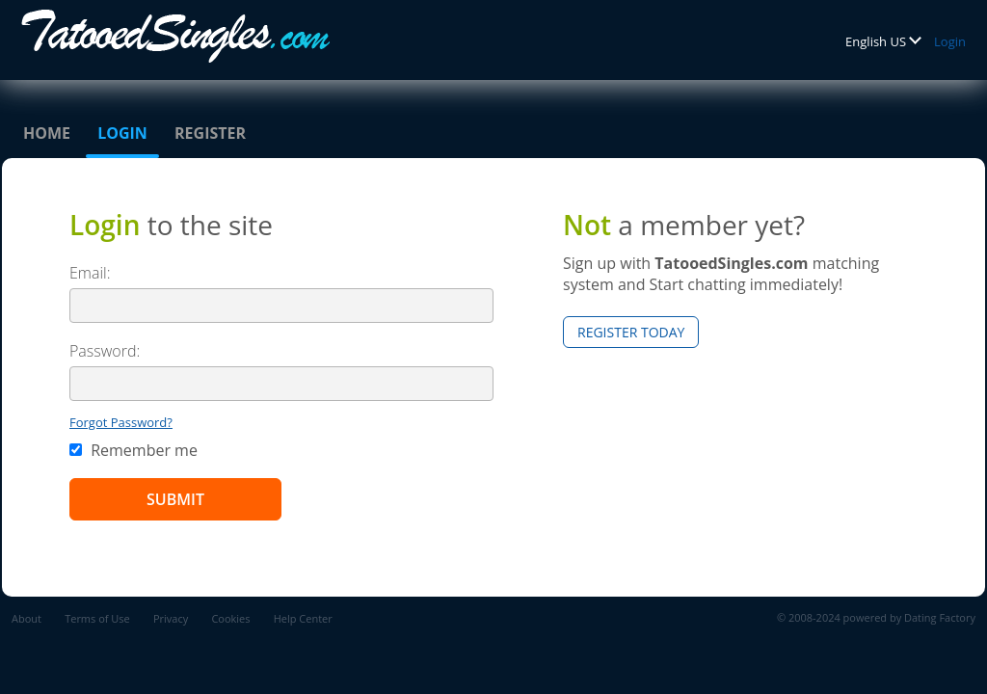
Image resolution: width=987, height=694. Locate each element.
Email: (90, 272)
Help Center (303, 618)
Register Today (630, 332)
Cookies (230, 618)
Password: (104, 350)
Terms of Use (97, 618)
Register (210, 133)
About (26, 618)
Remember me (133, 450)
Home (46, 133)
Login (950, 41)
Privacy (170, 618)
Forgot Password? (121, 422)
